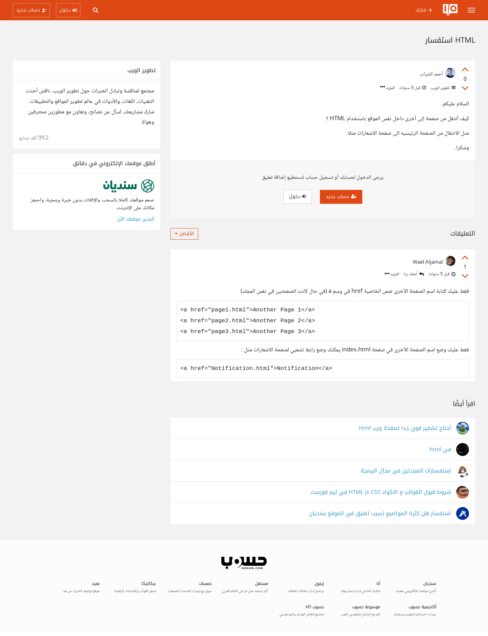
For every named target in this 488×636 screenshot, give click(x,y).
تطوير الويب (442, 88)
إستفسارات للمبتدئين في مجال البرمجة (406, 471)
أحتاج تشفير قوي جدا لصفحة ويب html (405, 428)
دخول (297, 196)
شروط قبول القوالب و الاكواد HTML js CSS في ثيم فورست (381, 492)
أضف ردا (414, 274)
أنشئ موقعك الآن (135, 219)
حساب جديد (341, 196)
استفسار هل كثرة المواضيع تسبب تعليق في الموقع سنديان (380, 514)
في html (440, 450)
